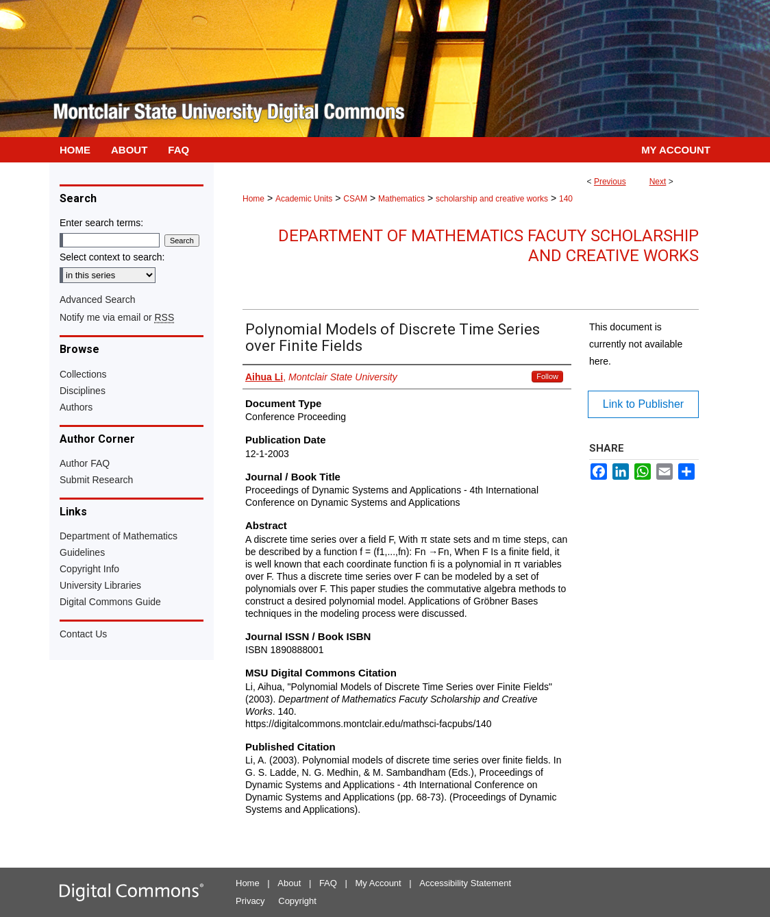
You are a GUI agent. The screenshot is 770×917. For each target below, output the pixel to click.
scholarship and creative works (492, 199)
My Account (378, 883)
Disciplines (82, 390)
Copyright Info (89, 568)
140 (566, 199)
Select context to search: (112, 257)
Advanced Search (98, 299)
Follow (547, 376)
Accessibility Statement (465, 883)
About (289, 883)
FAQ (328, 883)
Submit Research (96, 479)
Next (658, 181)
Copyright (297, 901)
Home (253, 199)
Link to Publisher (643, 404)
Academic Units (303, 199)
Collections (83, 374)
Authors (76, 407)
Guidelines (82, 552)
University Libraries (100, 585)
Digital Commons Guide (110, 601)
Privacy (250, 901)
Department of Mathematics (118, 535)
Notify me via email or (117, 317)
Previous (610, 181)
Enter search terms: (101, 222)
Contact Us (83, 633)
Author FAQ (85, 463)
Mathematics (401, 199)
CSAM (355, 199)
